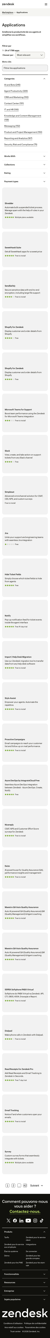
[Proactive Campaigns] (25, 742)
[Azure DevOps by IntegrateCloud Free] (25, 785)
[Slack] (25, 454)
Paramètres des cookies (35, 1327)
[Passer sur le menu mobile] (46, 4)
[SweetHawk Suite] (25, 249)
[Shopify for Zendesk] (25, 330)
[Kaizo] (25, 869)
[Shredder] (25, 208)
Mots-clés (6, 62)
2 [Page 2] (13, 1185)
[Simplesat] (25, 495)
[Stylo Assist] (25, 701)
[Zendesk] (25, 1312)
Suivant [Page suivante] (36, 1185)
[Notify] (25, 619)
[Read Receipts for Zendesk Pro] (25, 1072)
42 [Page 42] (25, 1185)
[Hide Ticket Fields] (25, 577)
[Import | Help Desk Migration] (25, 660)
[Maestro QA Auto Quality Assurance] (25, 910)
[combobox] (30, 55)
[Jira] (25, 536)
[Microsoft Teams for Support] (25, 413)
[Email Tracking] (25, 1113)
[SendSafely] (25, 289)
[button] (22, 79)
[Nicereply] (25, 828)
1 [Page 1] (7, 1185)
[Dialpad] (25, 1032)
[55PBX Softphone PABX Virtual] (25, 993)
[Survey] (25, 1155)
